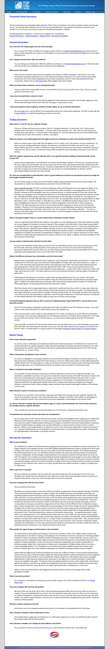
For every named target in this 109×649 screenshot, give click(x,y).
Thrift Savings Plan (21, 12)
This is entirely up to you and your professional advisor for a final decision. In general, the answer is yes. (51, 410)
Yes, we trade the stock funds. (25, 487)
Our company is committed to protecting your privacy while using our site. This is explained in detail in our (52, 580)
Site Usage (66, 12)
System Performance (52, 12)
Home (9, 12)
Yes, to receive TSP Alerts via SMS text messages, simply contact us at (39, 51)
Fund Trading (36, 12)
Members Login (90, 12)
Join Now (78, 12)
